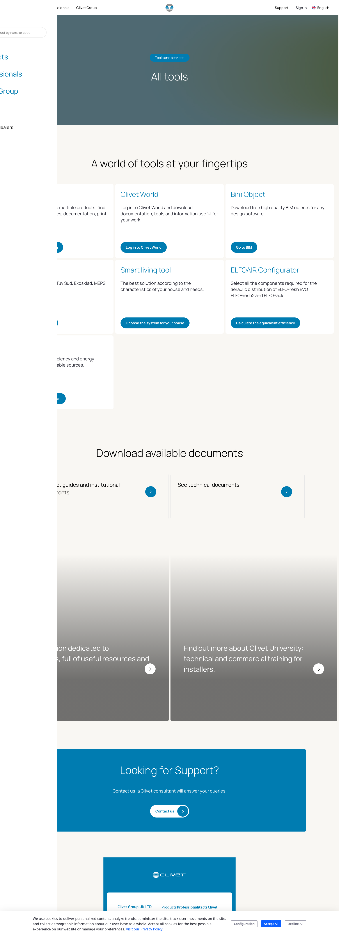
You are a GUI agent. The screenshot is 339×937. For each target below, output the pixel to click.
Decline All (295, 924)
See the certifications (34, 323)
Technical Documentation (199, 869)
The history (269, 874)
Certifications (271, 889)
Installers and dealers (234, 861)
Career (265, 897)
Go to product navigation (37, 247)
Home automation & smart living (166, 869)
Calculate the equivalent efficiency (265, 323)
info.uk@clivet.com (70, 874)
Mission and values (276, 866)
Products (156, 850)
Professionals (197, 850)
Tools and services (201, 858)
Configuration (244, 924)
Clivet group (270, 850)
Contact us (164, 754)
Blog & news (270, 882)
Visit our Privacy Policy (144, 929)
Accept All (271, 924)
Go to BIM (244, 247)
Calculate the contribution (38, 398)
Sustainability (271, 858)
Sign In (301, 7)
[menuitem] (32, 7)
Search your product (166, 892)
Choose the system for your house (155, 323)
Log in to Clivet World (144, 247)
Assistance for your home (239, 874)
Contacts (230, 850)
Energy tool (195, 879)
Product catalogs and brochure (166, 882)
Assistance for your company (239, 887)
